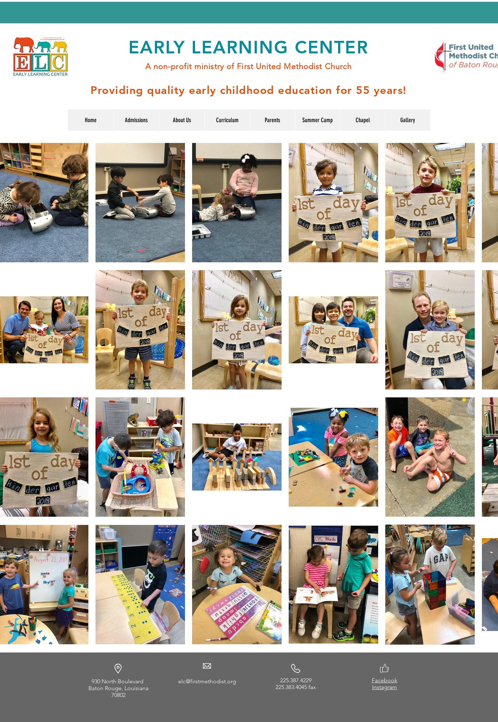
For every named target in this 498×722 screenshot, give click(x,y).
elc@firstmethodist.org (207, 681)
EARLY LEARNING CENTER (248, 47)
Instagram (384, 687)
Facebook (384, 680)
